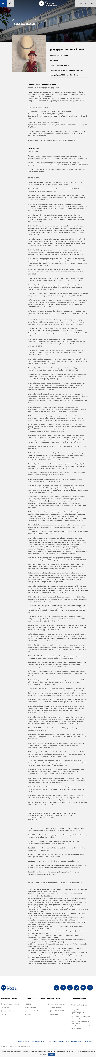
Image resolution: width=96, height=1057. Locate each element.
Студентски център (56, 1004)
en (92, 3)
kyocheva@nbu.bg (62, 65)
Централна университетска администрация (78, 1011)
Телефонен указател (37, 1041)
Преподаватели (46, 20)
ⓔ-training (28, 1014)
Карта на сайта (23, 1041)
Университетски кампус (50, 998)
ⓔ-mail (3, 1014)
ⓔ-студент (5, 1007)
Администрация (79, 998)
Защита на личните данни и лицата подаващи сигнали (65, 1041)
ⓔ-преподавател (7, 1011)
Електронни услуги (9, 998)
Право (35, 20)
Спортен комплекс (55, 1007)
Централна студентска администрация (80, 1017)
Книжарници (53, 1014)
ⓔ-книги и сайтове (32, 1011)
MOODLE (28, 1004)
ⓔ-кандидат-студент (10, 1004)
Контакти (88, 1041)
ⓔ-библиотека (30, 1007)
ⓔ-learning (31, 998)
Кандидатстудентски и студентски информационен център (80, 1023)
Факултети (76, 1028)
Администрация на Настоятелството (79, 1005)
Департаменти (23, 20)
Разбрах (51, 1054)
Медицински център (56, 1011)
